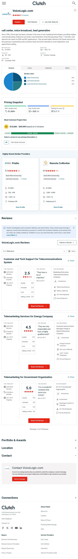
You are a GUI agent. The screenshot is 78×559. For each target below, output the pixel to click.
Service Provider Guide (49, 553)
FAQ (42, 529)
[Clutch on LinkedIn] (20, 528)
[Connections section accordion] (39, 498)
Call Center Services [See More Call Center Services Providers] (33, 81)
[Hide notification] (74, 228)
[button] (34, 251)
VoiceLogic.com (23, 10)
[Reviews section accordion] (39, 218)
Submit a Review (65, 243)
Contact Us (5, 523)
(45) (19, 171)
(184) (56, 171)
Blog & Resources (8, 548)
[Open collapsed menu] (4, 3)
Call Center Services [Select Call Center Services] (18, 142)
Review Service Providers (10, 544)
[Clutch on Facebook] (3, 528)
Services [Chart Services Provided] (11, 68)
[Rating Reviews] (16, 15)
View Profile (20, 207)
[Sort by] (34, 251)
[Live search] (74, 3)
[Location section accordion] (39, 448)
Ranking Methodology (49, 525)
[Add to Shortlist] (75, 10)
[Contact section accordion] (39, 456)
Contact (17, 22)
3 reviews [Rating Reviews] (25, 15)
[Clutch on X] (7, 528)
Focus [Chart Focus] (30, 68)
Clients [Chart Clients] (67, 68)
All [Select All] (6, 142)
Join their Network (51, 22)
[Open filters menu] (71, 251)
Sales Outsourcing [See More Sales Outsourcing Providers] (33, 77)
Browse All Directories (9, 539)
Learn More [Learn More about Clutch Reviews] (10, 235)
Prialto (15, 163)
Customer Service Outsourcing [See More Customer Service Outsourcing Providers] (36, 84)
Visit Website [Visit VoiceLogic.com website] (32, 22)
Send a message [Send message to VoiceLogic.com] (19, 479)
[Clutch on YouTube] (16, 528)
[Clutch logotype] (8, 507)
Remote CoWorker (60, 163)
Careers (43, 516)
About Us (44, 511)
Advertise (44, 548)
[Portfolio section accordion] (39, 440)
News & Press (46, 520)
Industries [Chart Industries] (48, 68)
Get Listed (44, 539)
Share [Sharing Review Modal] (72, 261)
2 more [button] (24, 179)
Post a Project (6, 553)
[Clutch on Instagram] (11, 528)
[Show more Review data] (39, 306)
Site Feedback (7, 519)
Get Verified (45, 544)
